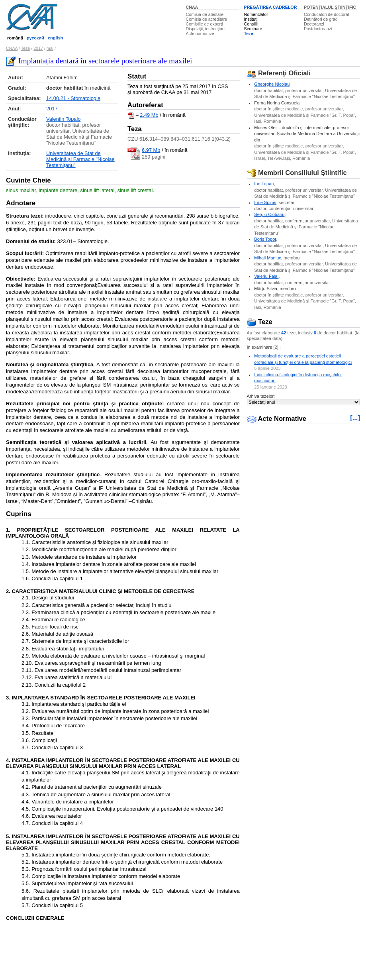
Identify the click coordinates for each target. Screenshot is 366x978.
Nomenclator (256, 14)
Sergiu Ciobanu (269, 214)
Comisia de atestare (205, 14)
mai (50, 48)
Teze (248, 33)
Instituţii (251, 19)
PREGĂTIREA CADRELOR (270, 7)
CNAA (192, 7)
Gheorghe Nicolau (272, 84)
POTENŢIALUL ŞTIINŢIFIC (330, 7)
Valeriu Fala (266, 276)
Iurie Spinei (265, 202)
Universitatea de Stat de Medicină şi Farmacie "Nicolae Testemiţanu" (80, 159)
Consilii (251, 24)
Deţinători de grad (321, 19)
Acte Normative (277, 418)
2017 (38, 48)
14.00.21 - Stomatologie (73, 98)
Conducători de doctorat (326, 14)
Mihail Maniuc (267, 257)
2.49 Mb (149, 115)
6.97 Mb (151, 150)
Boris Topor (265, 239)
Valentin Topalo (63, 119)
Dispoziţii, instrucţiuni (206, 28)
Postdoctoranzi (318, 28)
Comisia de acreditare (206, 19)
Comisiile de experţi (204, 24)
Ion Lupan (264, 183)
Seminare (253, 28)
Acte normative (200, 33)
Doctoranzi (314, 24)
